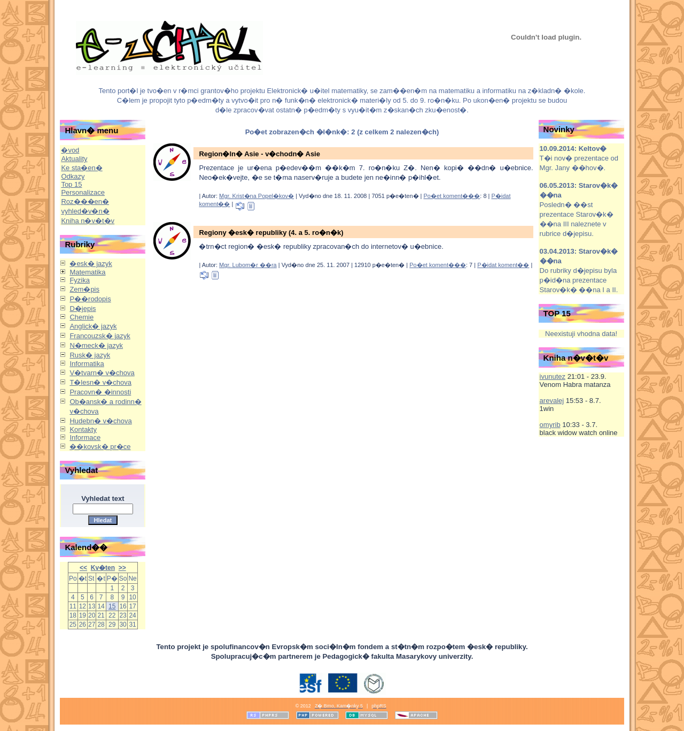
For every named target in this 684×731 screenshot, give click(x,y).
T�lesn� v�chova (100, 382)
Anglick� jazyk (92, 326)
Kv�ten (103, 568)
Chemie (81, 317)
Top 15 (71, 184)
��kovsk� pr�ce (99, 447)
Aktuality (74, 159)
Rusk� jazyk (89, 355)
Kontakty (83, 429)
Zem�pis (84, 289)
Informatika (86, 364)
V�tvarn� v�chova (101, 373)
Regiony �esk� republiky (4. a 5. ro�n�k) (271, 233)
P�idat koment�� (503, 265)
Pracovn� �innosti (100, 392)
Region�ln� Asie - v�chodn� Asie (259, 154)
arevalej (552, 401)
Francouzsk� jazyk (99, 336)
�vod (70, 150)
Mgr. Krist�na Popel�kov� (256, 196)
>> (122, 568)
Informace (84, 437)
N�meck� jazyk (96, 345)
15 (111, 606)
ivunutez (552, 376)
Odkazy (72, 176)
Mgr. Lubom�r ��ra (248, 265)
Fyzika (79, 280)
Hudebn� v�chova (100, 421)
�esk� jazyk (90, 264)
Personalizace (83, 192)
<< (83, 568)
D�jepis (82, 308)
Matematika (87, 272)
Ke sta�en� (81, 168)
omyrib (550, 425)
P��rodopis (90, 299)
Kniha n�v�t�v (87, 221)
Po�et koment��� (452, 196)
